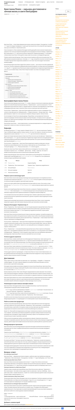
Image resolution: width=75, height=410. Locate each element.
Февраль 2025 (59, 69)
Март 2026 (58, 49)
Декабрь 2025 (59, 54)
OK (62, 408)
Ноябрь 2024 (59, 76)
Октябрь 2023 (59, 100)
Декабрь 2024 (59, 74)
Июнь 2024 (58, 85)
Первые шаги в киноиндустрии (14, 79)
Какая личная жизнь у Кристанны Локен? (18, 95)
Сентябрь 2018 (59, 115)
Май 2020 (58, 109)
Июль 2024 (58, 82)
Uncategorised (10, 393)
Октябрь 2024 (59, 78)
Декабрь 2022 (59, 104)
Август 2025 (58, 58)
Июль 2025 (58, 60)
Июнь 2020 (58, 107)
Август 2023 (58, 102)
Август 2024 (58, 80)
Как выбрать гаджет (34, 4)
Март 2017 (58, 124)
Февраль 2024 (59, 93)
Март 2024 (58, 91)
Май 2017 (58, 122)
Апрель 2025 (59, 65)
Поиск (57, 8)
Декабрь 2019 (59, 111)
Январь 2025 (59, 71)
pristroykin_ (13, 14)
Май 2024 (58, 87)
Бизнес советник (22, 4)
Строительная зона (9, 2)
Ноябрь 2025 (59, 56)
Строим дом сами (29, 2)
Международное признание (14, 88)
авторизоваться (29, 404)
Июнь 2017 (58, 120)
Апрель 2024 (59, 89)
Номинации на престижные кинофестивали (17, 85)
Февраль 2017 (59, 126)
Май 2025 (58, 63)
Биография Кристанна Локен (12, 76)
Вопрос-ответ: (9, 90)
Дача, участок (50, 2)
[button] (27, 74)
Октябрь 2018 (59, 113)
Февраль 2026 (59, 51)
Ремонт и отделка (40, 2)
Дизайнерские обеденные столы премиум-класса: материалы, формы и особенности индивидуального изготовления (63, 42)
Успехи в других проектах (13, 82)
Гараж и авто (59, 2)
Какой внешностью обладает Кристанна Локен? (19, 97)
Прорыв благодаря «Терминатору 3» (15, 81)
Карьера (8, 78)
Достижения (8, 84)
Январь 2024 (59, 96)
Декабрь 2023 (59, 98)
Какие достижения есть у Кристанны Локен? (18, 94)
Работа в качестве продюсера (14, 87)
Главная (20, 2)
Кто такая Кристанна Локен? (15, 91)
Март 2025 (58, 67)
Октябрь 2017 (59, 118)
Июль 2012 (58, 129)
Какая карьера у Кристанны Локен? (16, 93)
